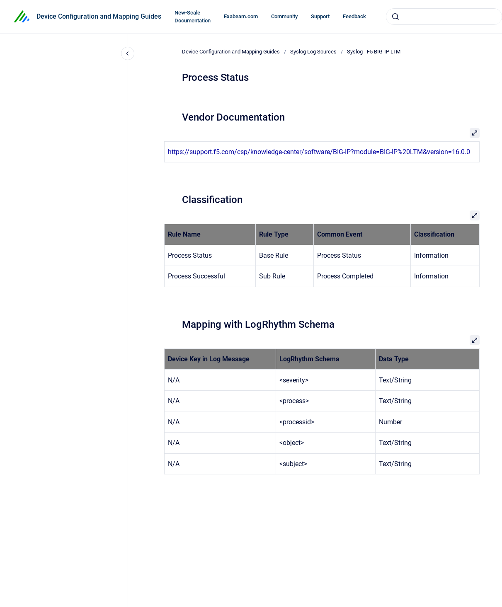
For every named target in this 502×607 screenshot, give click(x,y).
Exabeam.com (241, 16)
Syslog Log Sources (313, 51)
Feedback (354, 16)
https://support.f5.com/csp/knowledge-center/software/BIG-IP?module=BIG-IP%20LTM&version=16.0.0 (319, 152)
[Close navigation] (127, 53)
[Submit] (395, 16)
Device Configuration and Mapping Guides (98, 16)
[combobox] (444, 16)
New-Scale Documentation (193, 17)
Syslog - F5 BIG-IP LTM (373, 51)
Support (320, 16)
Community (284, 16)
